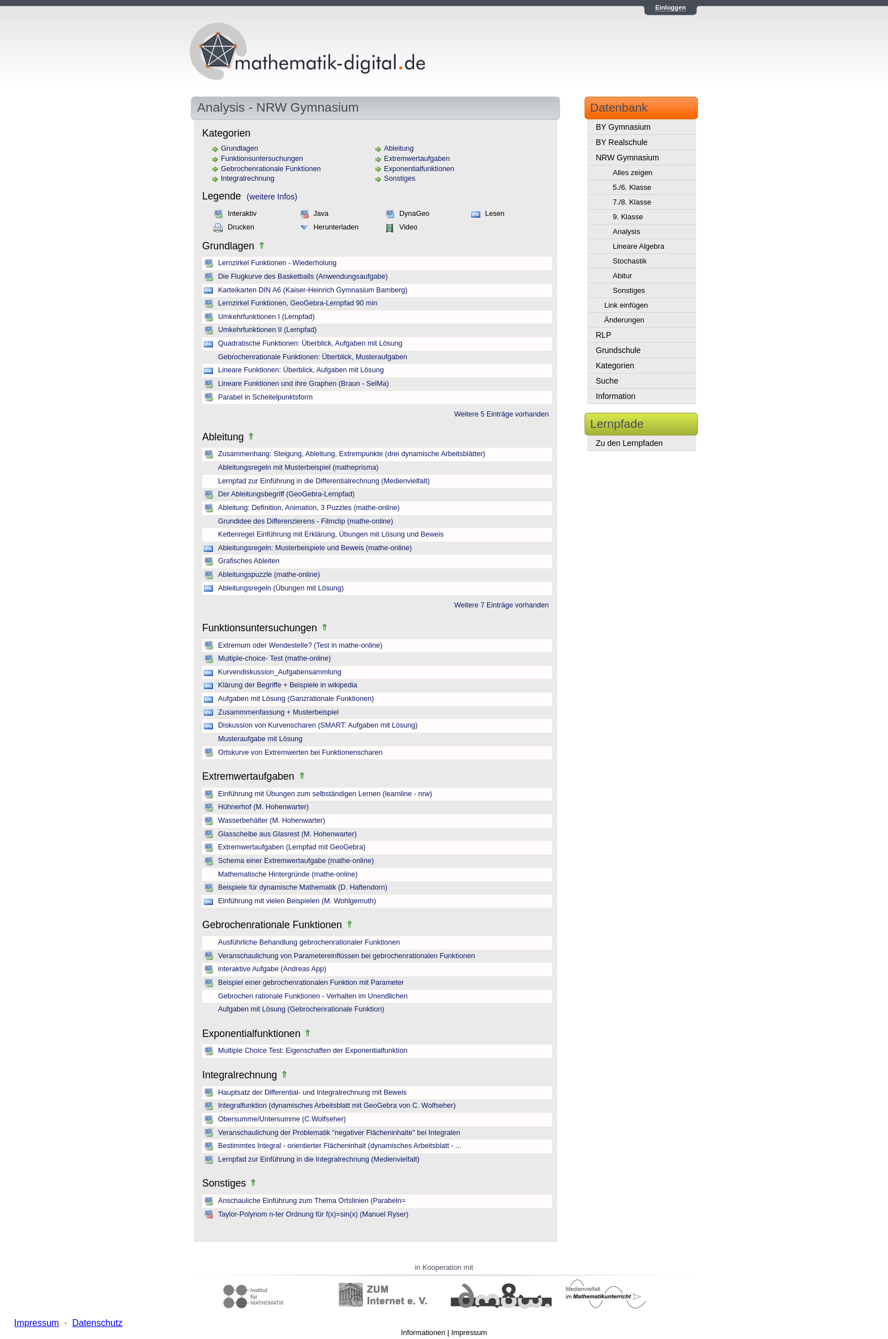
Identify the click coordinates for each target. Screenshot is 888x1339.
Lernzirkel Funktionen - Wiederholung (277, 263)
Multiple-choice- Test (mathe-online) (274, 658)
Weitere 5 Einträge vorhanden (501, 414)
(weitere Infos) (272, 196)
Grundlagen (239, 148)
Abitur (622, 275)
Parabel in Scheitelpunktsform (265, 397)
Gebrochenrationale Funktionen (271, 169)
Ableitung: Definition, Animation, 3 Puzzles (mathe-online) (309, 508)
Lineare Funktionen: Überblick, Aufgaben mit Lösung (301, 370)
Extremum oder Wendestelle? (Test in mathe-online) (300, 645)
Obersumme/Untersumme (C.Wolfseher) (282, 1119)
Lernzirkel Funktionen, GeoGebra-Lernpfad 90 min (297, 303)
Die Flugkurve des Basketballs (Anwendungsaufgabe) (303, 276)
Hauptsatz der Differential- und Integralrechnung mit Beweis (312, 1092)
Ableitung (399, 148)
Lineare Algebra (638, 246)
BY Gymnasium (623, 126)
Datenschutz (97, 1323)
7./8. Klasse (632, 202)
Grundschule (618, 350)
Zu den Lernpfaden (629, 443)
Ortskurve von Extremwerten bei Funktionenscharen (300, 752)
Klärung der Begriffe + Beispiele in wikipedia (287, 685)
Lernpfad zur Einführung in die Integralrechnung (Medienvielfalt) (319, 1159)
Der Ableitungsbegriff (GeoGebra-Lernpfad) (286, 494)
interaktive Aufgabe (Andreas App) (272, 969)
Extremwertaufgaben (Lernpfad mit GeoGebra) (291, 847)
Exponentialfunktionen (419, 169)
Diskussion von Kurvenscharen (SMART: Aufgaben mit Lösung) (318, 725)
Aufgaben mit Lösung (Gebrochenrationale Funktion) (301, 1009)
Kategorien (615, 365)
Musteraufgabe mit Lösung (260, 739)
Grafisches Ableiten (249, 561)
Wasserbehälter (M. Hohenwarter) (271, 820)
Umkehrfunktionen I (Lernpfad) (266, 317)
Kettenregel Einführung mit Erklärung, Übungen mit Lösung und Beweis (330, 534)
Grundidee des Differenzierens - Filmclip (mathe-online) (305, 521)
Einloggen (670, 7)
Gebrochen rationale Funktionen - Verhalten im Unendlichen (313, 996)
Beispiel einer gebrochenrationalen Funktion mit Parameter (311, 983)
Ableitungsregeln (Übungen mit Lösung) (281, 588)
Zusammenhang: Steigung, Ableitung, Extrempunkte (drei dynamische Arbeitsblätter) (351, 454)
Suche (607, 380)
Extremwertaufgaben (417, 159)
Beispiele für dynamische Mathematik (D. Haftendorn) (302, 887)
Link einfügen (626, 305)
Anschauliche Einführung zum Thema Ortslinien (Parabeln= (311, 1201)
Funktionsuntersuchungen (262, 159)
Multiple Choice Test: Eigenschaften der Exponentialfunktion (312, 1051)
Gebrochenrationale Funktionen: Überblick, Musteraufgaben (312, 357)
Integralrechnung (248, 178)
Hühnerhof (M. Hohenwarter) (263, 807)
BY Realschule (622, 142)
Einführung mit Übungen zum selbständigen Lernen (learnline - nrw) (325, 794)
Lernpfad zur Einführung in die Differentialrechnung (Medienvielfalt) (324, 481)
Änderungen (624, 320)
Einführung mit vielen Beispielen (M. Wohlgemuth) (297, 901)
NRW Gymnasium (627, 157)
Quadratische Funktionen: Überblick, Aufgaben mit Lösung (310, 343)
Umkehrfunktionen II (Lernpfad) (267, 330)
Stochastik (630, 261)
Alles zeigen (632, 172)
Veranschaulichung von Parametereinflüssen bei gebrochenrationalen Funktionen (346, 956)
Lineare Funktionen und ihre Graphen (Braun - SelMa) (303, 384)
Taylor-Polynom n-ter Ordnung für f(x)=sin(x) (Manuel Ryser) (313, 1214)
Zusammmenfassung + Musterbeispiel (278, 712)
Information (615, 396)
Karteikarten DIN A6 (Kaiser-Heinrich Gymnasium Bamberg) (313, 290)
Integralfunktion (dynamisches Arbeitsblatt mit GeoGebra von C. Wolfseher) (337, 1106)
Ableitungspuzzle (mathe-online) (269, 575)
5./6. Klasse (632, 187)
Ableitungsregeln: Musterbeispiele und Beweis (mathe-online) (315, 548)
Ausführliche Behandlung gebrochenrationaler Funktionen (309, 942)
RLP (603, 334)
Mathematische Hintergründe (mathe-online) (287, 874)
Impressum (469, 1332)
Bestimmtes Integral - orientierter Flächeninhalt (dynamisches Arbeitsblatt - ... (340, 1146)
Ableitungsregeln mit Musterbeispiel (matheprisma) (298, 467)
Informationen (423, 1332)
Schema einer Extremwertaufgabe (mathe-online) (296, 861)
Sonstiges (399, 178)
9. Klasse (628, 216)
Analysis (626, 231)
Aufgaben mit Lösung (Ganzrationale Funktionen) (296, 699)
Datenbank (619, 107)
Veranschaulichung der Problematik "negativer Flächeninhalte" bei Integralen (339, 1133)
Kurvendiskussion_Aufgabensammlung (279, 672)
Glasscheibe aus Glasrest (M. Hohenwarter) (287, 834)
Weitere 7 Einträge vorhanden (501, 605)
